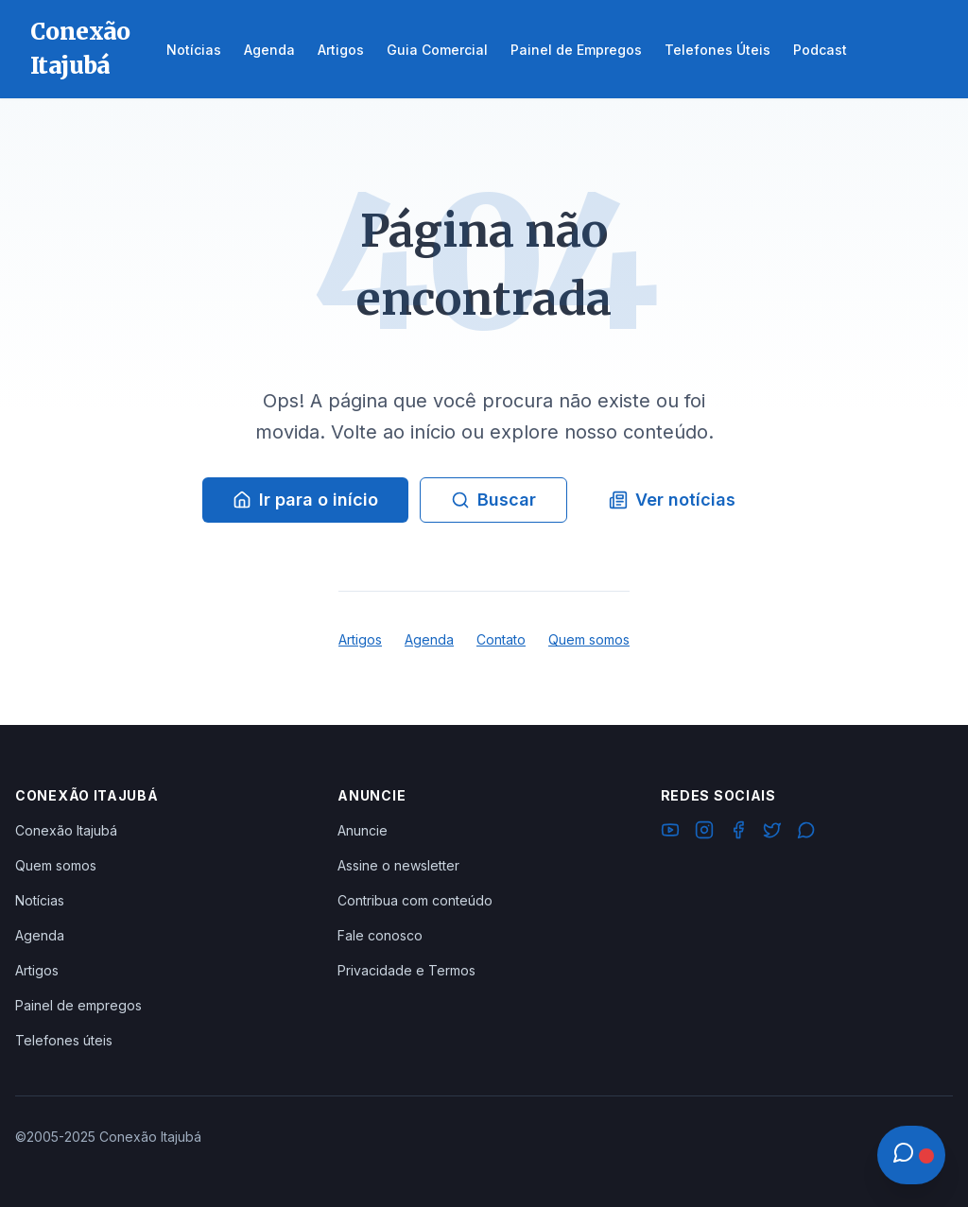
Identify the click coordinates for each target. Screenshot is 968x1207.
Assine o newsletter (398, 865)
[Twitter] (772, 832)
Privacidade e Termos (406, 970)
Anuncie (362, 830)
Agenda (429, 639)
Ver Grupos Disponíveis (143, 1161)
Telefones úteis (63, 1040)
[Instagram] (704, 832)
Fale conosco (380, 935)
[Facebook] (738, 832)
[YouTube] (670, 832)
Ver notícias (672, 499)
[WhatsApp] (806, 832)
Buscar (493, 499)
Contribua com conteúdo (415, 900)
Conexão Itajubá (66, 830)
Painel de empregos (78, 1005)
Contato (501, 639)
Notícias (39, 900)
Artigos (360, 639)
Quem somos (589, 639)
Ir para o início (305, 499)
